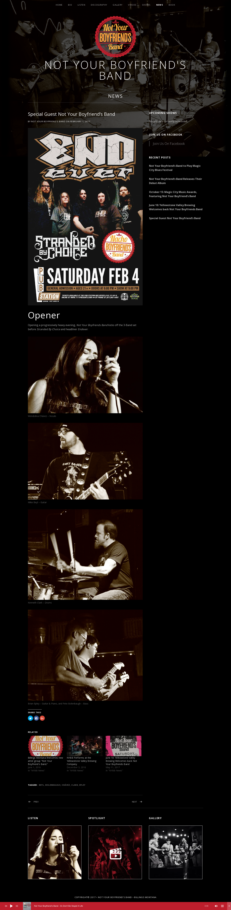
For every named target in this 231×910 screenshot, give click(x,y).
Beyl (41, 784)
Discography (99, 4)
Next (134, 801)
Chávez (66, 784)
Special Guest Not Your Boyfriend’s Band (175, 218)
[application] (115, 906)
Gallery (117, 4)
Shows (146, 4)
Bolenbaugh (52, 784)
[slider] (117, 906)
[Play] (11, 906)
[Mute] (216, 906)
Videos (132, 4)
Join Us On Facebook (165, 134)
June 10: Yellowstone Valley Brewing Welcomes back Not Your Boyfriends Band (121, 761)
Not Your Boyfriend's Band (115, 70)
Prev (36, 801)
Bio (70, 4)
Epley (82, 784)
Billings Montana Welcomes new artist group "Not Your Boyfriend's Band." (45, 761)
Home (59, 4)
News (159, 4)
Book (172, 4)
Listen (81, 4)
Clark (74, 784)
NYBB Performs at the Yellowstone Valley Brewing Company (81, 761)
